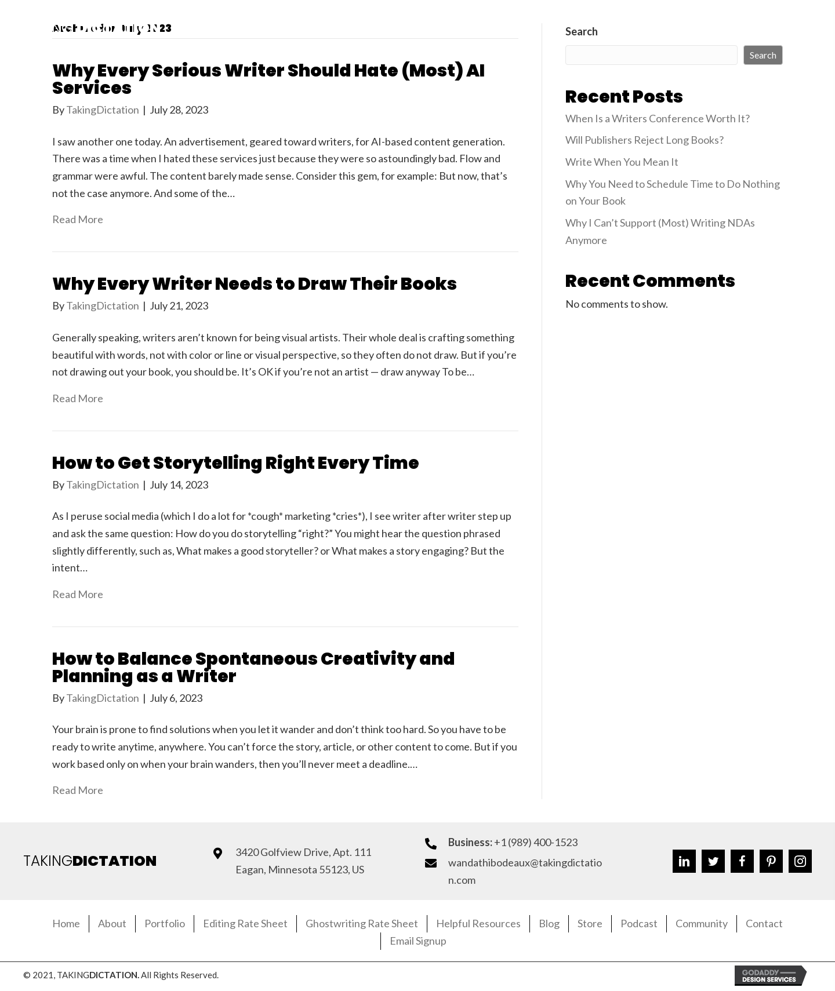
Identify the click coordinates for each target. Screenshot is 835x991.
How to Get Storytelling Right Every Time (235, 463)
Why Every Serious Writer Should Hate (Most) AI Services (268, 79)
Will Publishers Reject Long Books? (644, 139)
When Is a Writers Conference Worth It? (657, 118)
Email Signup (418, 940)
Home (66, 923)
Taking (92, 28)
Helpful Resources (478, 923)
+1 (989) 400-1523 (536, 842)
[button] (679, 28)
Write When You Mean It (621, 161)
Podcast (639, 923)
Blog (549, 923)
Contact (764, 923)
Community (702, 923)
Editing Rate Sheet (245, 923)
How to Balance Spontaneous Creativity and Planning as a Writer (253, 667)
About (112, 923)
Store (590, 923)
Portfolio (164, 923)
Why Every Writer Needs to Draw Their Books (254, 284)
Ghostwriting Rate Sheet (362, 923)
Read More (77, 219)
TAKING (90, 861)
